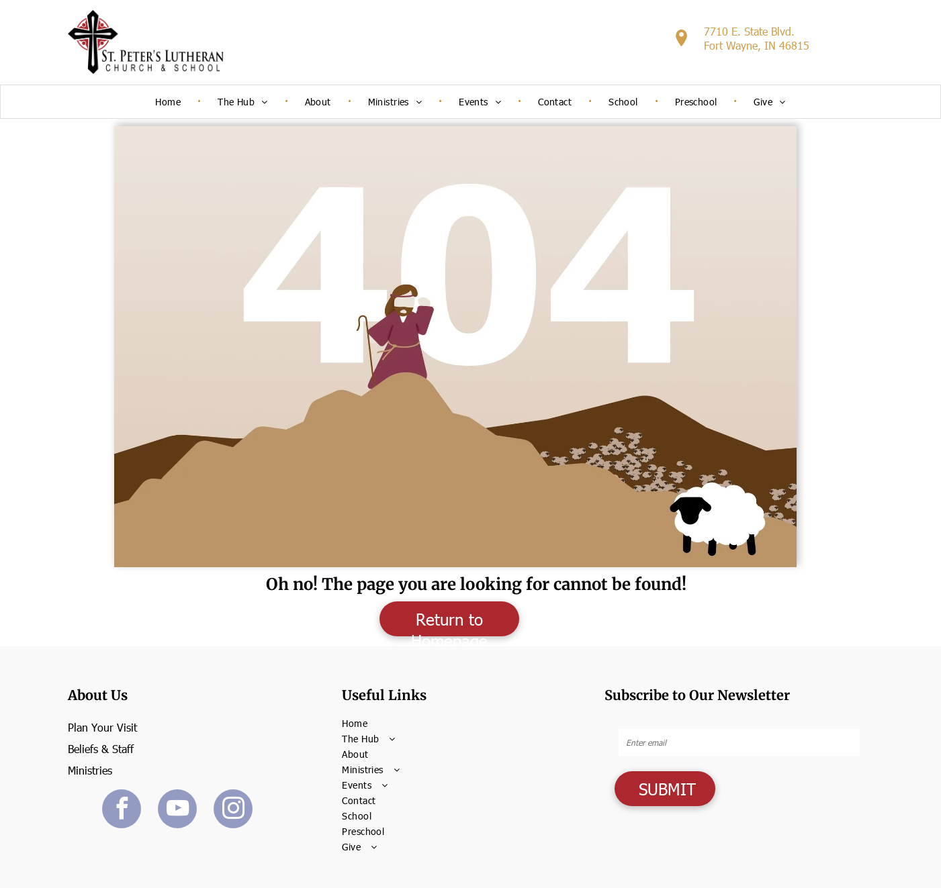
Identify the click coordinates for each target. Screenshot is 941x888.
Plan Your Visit (102, 727)
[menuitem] (169, 101)
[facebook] (121, 810)
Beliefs (83, 749)
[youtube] (177, 810)
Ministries (90, 770)
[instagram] (233, 810)
